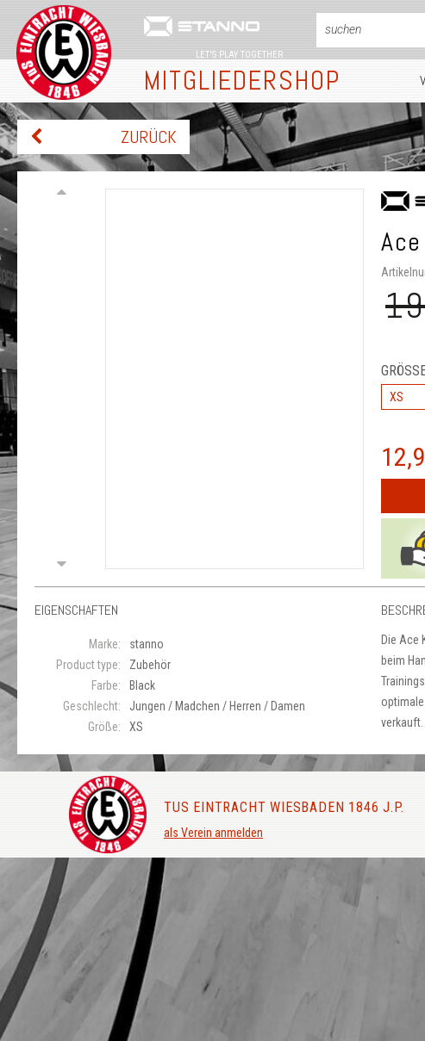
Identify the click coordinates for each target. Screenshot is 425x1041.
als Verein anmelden (213, 833)
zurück (149, 137)
